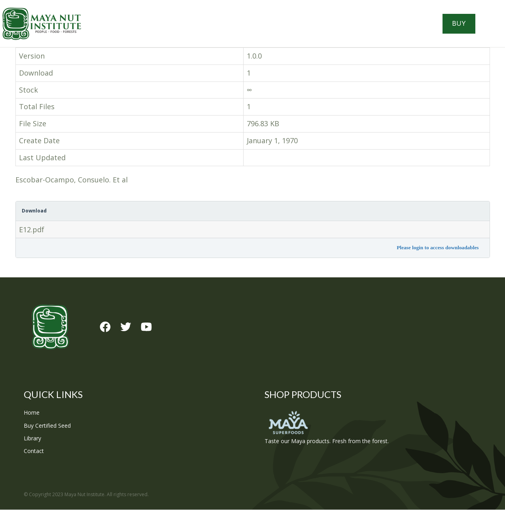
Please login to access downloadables (438, 248)
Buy (459, 24)
